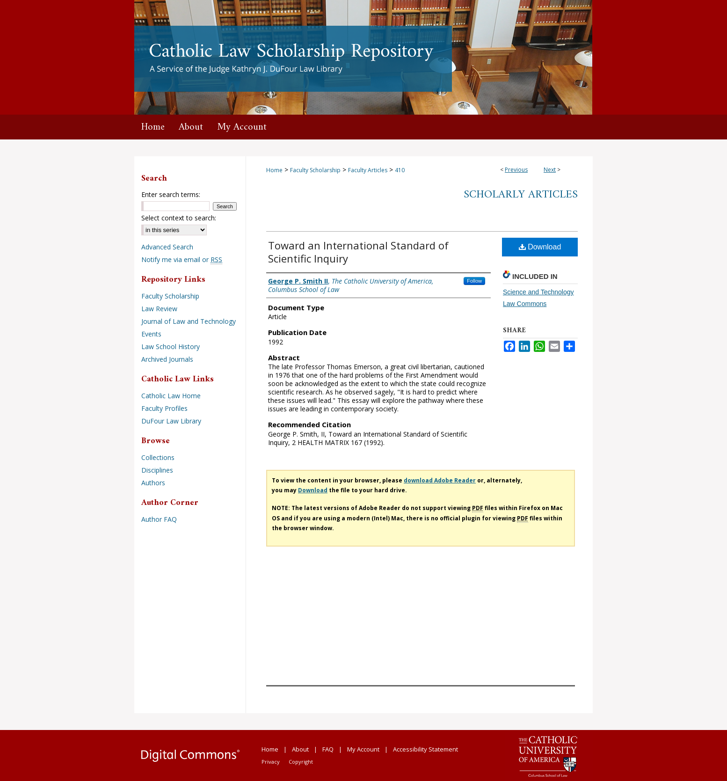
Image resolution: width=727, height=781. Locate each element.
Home (274, 170)
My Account (363, 749)
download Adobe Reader (440, 480)
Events (151, 333)
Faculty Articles (367, 170)
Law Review (159, 308)
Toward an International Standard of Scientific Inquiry (358, 251)
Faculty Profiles (164, 408)
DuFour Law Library (171, 420)
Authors (153, 482)
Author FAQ (159, 519)
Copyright (301, 761)
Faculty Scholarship (315, 170)
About (300, 749)
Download (540, 247)
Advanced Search (167, 246)
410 (400, 170)
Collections (157, 457)
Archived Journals (167, 359)
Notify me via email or (181, 259)
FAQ (328, 749)
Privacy (271, 761)
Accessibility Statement (425, 749)
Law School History (170, 346)
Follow (474, 281)
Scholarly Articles (521, 194)
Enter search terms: (170, 194)
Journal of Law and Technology (188, 321)
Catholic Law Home (171, 395)
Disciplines (157, 470)
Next (550, 170)
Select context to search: (178, 217)
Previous (516, 170)
